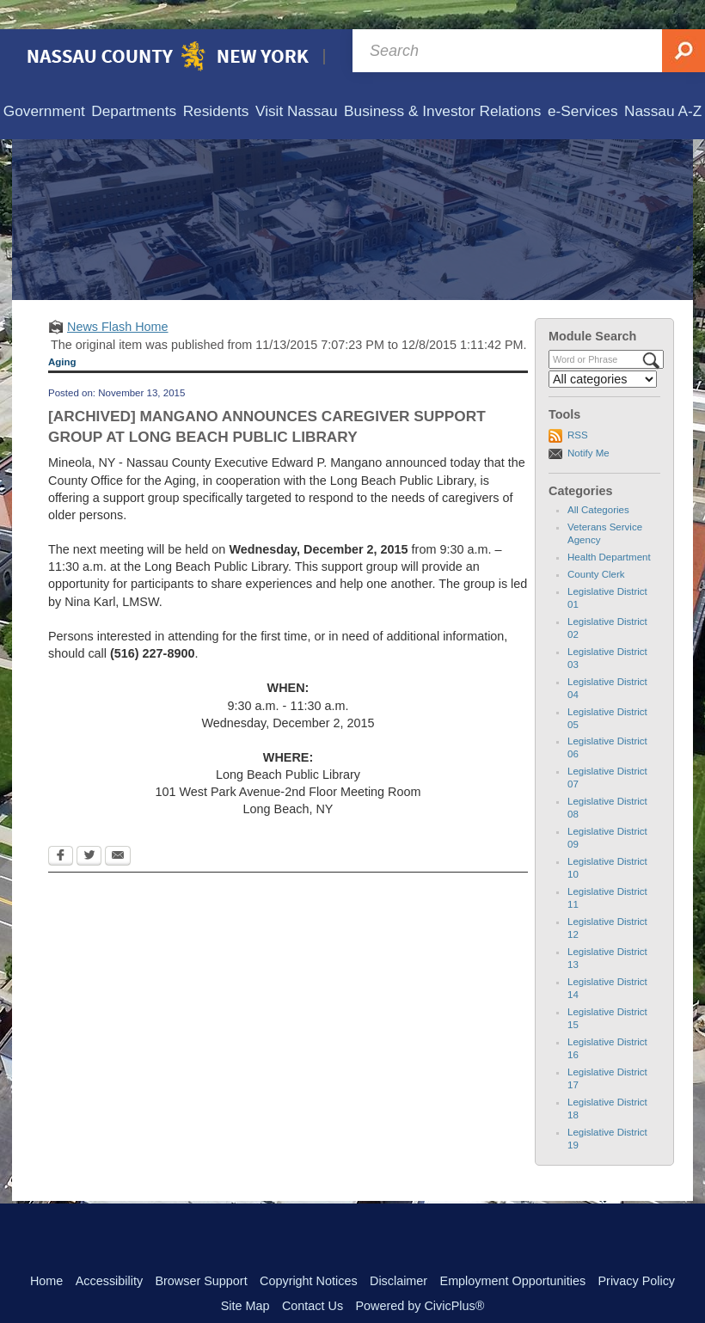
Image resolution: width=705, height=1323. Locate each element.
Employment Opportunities (513, 1252)
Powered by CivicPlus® (419, 1276)
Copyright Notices (309, 1252)
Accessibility (109, 1252)
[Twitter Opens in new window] (89, 828)
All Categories (598, 480)
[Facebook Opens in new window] (60, 828)
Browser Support (201, 1252)
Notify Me (588, 424)
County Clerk (596, 545)
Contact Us (312, 1276)
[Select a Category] (603, 349)
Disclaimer (398, 1252)
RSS (577, 406)
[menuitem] (44, 82)
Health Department (609, 528)
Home (46, 1252)
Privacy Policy (636, 1252)
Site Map (245, 1276)
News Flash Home (118, 297)
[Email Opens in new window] (118, 828)
